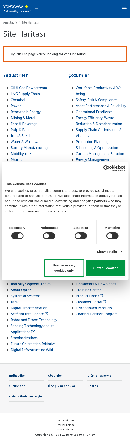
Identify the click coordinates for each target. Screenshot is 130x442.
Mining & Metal (23, 117)
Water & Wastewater (27, 141)
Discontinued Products (94, 307)
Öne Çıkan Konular (61, 386)
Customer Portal (91, 301)
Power (16, 105)
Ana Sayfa (10, 22)
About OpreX (21, 289)
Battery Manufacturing (29, 147)
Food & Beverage (24, 123)
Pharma (17, 159)
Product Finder (89, 295)
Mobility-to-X (21, 153)
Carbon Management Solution (100, 153)
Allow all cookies (105, 268)
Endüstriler (15, 75)
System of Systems (25, 295)
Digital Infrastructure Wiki (32, 349)
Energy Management (92, 159)
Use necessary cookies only (64, 267)
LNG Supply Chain (25, 93)
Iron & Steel (20, 135)
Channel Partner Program (96, 313)
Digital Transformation (29, 307)
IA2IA (15, 301)
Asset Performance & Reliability (101, 105)
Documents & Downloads (96, 283)
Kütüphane (17, 386)
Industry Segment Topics (31, 283)
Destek (92, 386)
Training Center (88, 289)
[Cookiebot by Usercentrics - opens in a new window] (106, 168)
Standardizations (24, 337)
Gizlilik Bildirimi (65, 425)
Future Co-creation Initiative (33, 343)
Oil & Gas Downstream (29, 87)
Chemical (18, 99)
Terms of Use (65, 420)
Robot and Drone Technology (34, 319)
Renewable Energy (26, 111)
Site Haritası (65, 429)
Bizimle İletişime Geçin (25, 396)
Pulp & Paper (21, 129)
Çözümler (78, 75)
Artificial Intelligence (29, 313)
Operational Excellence (94, 111)
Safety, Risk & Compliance (96, 99)
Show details (107, 251)
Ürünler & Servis (99, 375)
